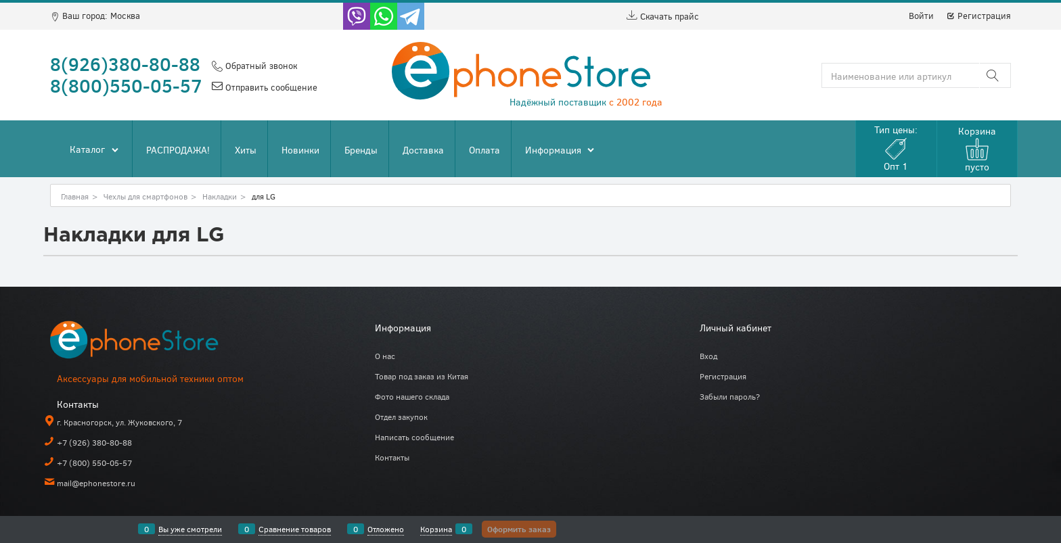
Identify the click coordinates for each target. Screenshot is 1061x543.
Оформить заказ (519, 528)
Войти (921, 15)
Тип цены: (896, 147)
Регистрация (978, 15)
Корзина (436, 528)
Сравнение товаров (294, 528)
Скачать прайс (663, 16)
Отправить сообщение (270, 87)
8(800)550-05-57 (126, 85)
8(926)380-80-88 (125, 63)
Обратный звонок (260, 66)
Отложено (385, 528)
